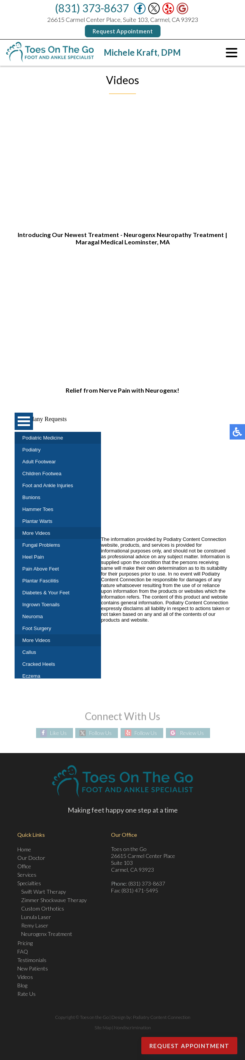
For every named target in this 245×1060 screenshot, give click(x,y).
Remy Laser (34, 925)
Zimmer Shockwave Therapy (54, 900)
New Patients (32, 968)
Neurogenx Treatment (46, 934)
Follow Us (100, 733)
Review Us (192, 733)
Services (26, 874)
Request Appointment (123, 31)
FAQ (22, 951)
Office (24, 866)
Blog (22, 985)
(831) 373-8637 (92, 8)
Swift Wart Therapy (43, 891)
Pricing (25, 943)
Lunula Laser (36, 917)
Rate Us (26, 993)
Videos (25, 977)
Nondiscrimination (132, 1027)
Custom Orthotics (42, 908)
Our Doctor (31, 857)
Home (24, 849)
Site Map (102, 1027)
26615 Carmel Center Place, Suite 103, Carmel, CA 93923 (122, 19)
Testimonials (31, 960)
